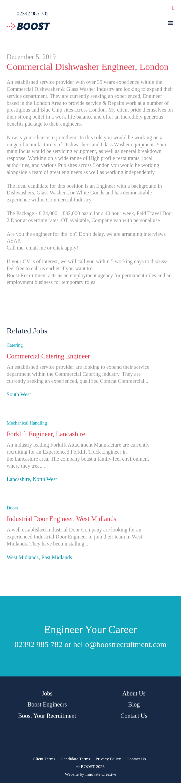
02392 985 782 (38, 644)
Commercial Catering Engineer (48, 356)
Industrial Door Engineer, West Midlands (61, 518)
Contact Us (134, 716)
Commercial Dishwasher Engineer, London (88, 66)
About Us (134, 693)
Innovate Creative (100, 774)
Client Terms (44, 759)
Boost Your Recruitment (47, 716)
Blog (134, 704)
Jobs (47, 693)
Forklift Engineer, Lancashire (46, 434)
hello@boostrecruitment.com (119, 644)
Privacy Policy (108, 759)
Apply (15, 403)
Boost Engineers (47, 704)
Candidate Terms (75, 759)
